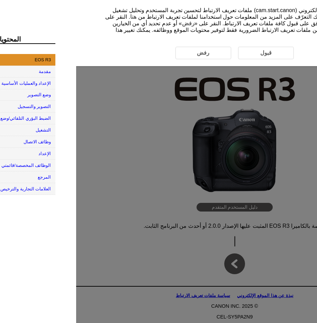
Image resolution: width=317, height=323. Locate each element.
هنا (57, 17)
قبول (280, 23)
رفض (112, 23)
